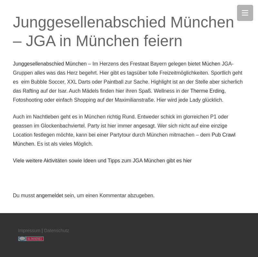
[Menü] (245, 13)
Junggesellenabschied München (50, 64)
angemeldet (49, 195)
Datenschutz (56, 230)
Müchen (211, 64)
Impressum (29, 230)
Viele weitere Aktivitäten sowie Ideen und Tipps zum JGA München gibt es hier (102, 160)
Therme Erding (207, 91)
